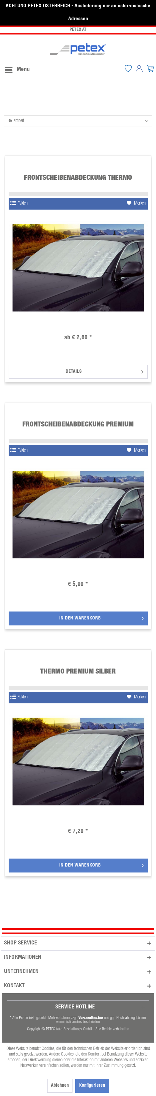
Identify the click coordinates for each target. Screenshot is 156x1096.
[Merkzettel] (128, 68)
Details (104, 370)
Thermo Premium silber (78, 671)
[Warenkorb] (150, 68)
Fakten (19, 203)
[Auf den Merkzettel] (136, 204)
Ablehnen (60, 1085)
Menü (17, 69)
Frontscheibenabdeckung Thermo (78, 177)
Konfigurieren (92, 1085)
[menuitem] (17, 68)
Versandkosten (90, 1017)
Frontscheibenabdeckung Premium (78, 424)
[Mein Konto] (139, 68)
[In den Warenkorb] (78, 618)
